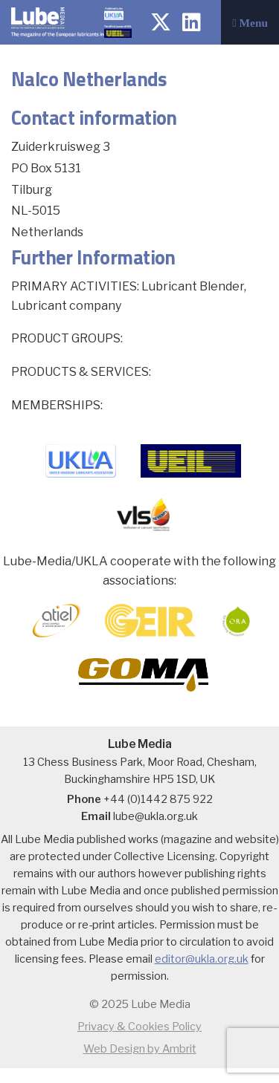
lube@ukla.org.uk (155, 816)
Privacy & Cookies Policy (139, 1026)
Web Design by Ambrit (139, 1049)
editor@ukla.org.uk (201, 959)
